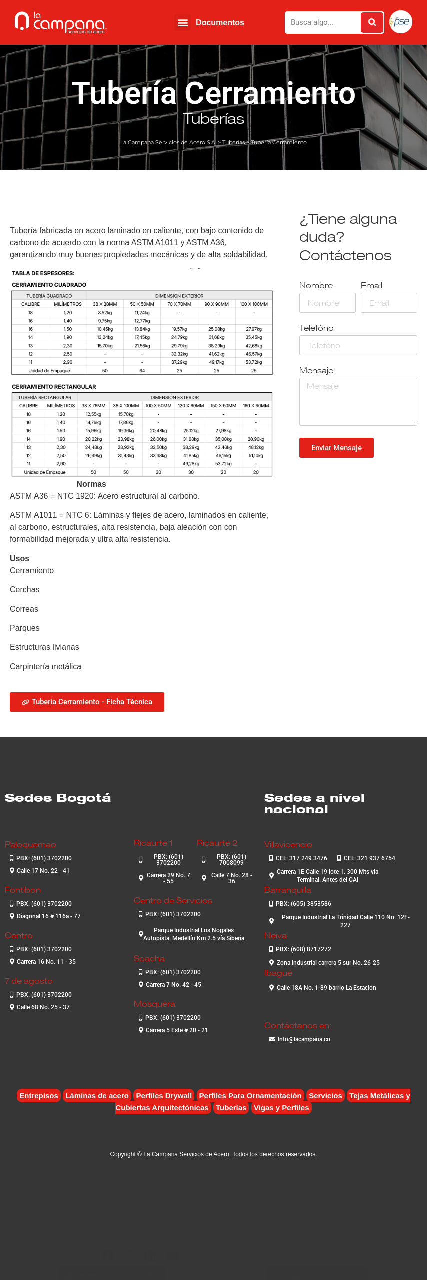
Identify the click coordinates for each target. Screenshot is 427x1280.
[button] (182, 22)
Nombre (316, 286)
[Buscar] (372, 22)
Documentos (220, 22)
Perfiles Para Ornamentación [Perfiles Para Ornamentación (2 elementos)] (250, 1095)
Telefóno (316, 328)
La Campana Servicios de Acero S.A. (168, 142)
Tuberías (213, 118)
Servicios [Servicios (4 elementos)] (325, 1095)
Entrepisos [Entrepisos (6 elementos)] (38, 1095)
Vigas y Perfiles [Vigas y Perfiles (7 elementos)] (281, 1107)
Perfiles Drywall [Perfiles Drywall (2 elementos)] (164, 1095)
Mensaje (316, 371)
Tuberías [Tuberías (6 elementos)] (231, 1107)
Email (371, 286)
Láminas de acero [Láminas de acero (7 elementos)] (97, 1095)
